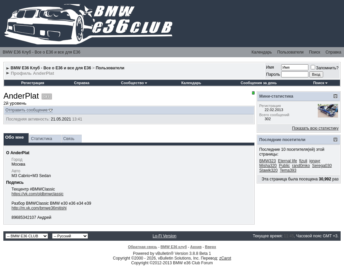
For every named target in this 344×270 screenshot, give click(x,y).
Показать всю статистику (315, 128)
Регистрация (32, 83)
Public (284, 165)
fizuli (303, 161)
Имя (270, 67)
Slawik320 (268, 170)
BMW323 (267, 161)
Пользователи (290, 52)
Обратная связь (142, 247)
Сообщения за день (258, 83)
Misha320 (268, 165)
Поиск (314, 52)
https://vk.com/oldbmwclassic (37, 194)
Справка (333, 52)
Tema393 (288, 170)
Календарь (262, 52)
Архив (196, 247)
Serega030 (322, 165)
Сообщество (134, 83)
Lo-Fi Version (164, 236)
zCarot (225, 258)
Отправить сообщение (26, 110)
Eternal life (287, 161)
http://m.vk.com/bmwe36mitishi (39, 208)
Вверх (210, 247)
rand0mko (301, 165)
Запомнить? (325, 68)
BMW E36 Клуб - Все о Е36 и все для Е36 (41, 52)
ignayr (314, 161)
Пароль (273, 74)
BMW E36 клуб (174, 247)
